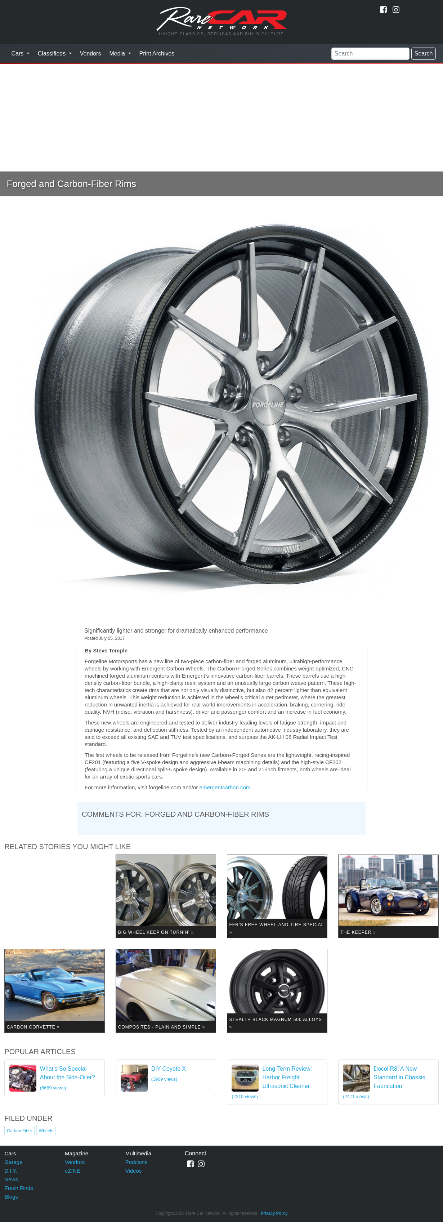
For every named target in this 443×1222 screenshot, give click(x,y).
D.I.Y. (11, 1171)
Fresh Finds (19, 1188)
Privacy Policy (274, 1213)
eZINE (72, 1171)
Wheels (46, 1130)
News (11, 1179)
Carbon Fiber (19, 1130)
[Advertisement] (221, 117)
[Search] (370, 54)
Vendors (90, 53)
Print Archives (157, 53)
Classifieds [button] (52, 53)
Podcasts (136, 1162)
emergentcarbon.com (225, 787)
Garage (14, 1162)
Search (424, 53)
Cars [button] (18, 53)
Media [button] (117, 53)
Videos (133, 1171)
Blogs (11, 1197)
